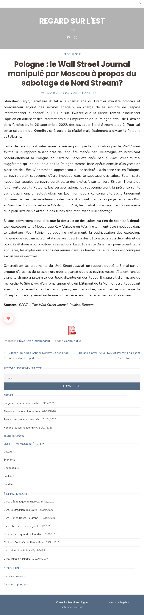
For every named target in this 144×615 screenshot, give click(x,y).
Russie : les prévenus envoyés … (23, 419)
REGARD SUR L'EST (72, 21)
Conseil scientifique (67, 602)
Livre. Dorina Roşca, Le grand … (22, 518)
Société (8, 484)
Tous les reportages (16, 584)
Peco (66, 54)
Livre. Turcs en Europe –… (19, 559)
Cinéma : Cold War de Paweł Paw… (24, 542)
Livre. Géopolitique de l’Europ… (22, 501)
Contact (78, 607)
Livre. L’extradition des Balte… (21, 510)
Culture (8, 451)
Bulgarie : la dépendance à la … (22, 403)
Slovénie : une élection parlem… (22, 411)
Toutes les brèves (14, 436)
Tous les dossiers (14, 576)
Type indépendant (38, 341)
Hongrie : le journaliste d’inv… (21, 427)
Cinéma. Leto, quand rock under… (23, 534)
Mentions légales (119, 602)
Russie (76, 54)
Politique (9, 476)
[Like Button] (8, 318)
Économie (9, 459)
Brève (21, 341)
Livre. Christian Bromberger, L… (22, 526)
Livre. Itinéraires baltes (17, 550)
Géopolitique (72, 341)
